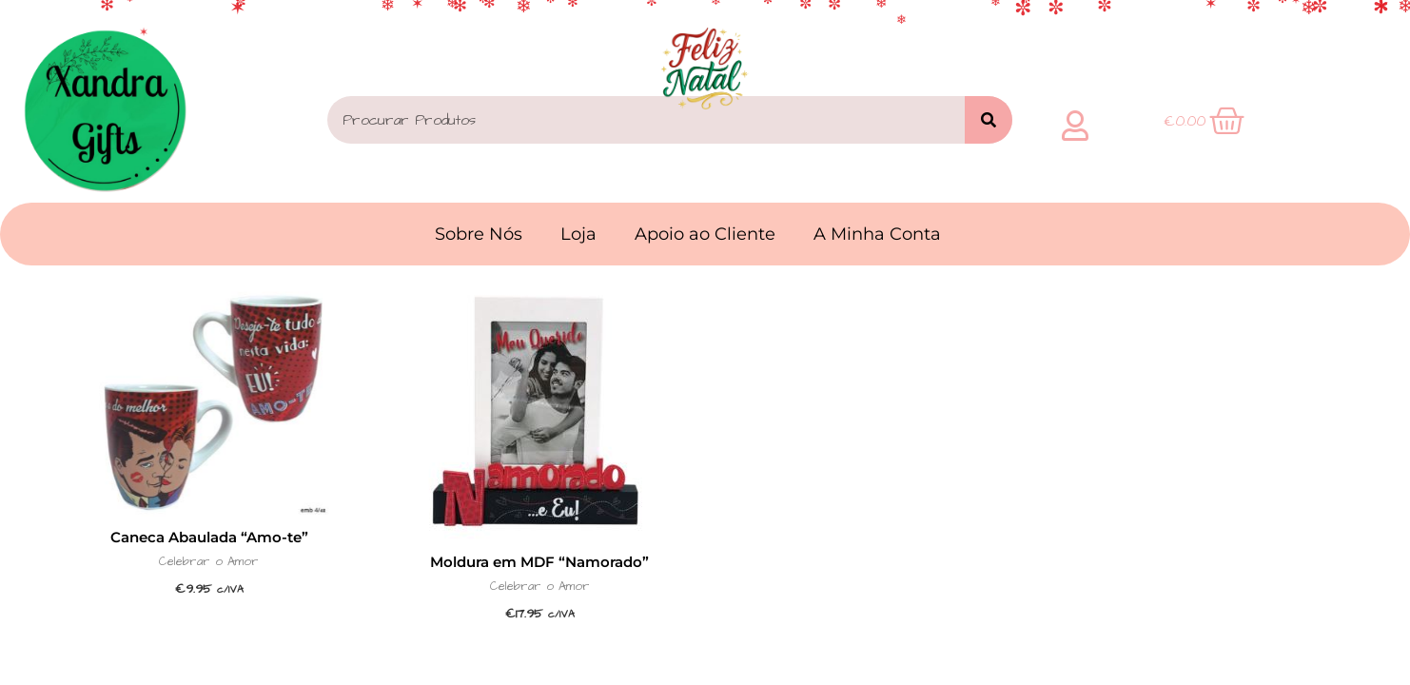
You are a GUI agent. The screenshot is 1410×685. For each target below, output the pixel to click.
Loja (578, 234)
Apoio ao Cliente (705, 234)
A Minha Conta (877, 234)
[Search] (988, 120)
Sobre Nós (478, 234)
